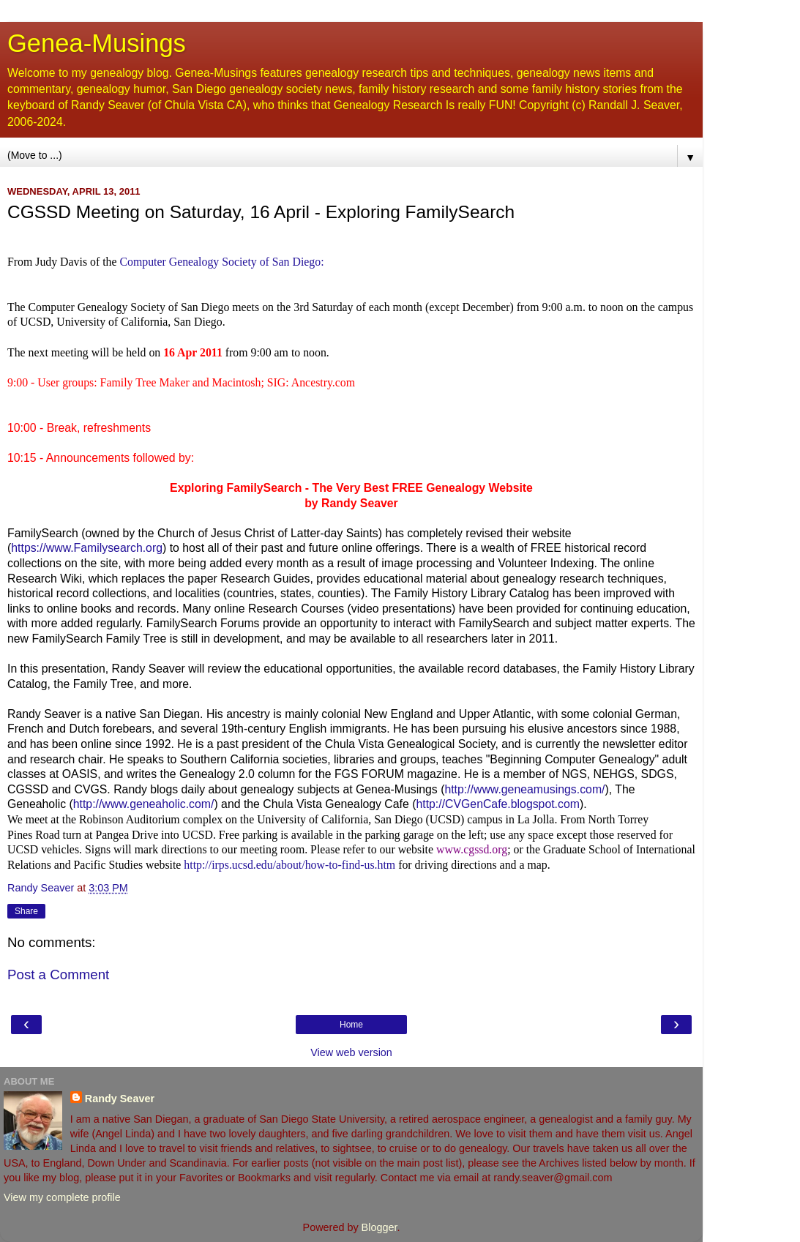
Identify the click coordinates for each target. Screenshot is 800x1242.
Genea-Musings (96, 43)
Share (26, 911)
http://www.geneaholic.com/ (143, 804)
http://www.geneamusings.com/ (524, 789)
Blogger (379, 1227)
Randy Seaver (119, 1098)
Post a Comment (58, 974)
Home (351, 1025)
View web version (351, 1052)
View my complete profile (62, 1197)
